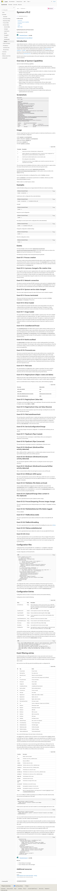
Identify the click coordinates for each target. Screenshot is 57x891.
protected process (27, 53)
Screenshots (20, 23)
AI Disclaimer (3, 888)
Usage (19, 25)
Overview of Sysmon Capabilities (23, 22)
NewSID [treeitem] (5, 33)
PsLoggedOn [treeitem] (6, 35)
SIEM (24, 50)
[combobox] (7, 10)
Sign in (54, 1)
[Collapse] (14, 8)
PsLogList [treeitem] (5, 37)
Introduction (20, 20)
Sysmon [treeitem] (5, 41)
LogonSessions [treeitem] (6, 31)
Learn (18, 8)
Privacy (24, 888)
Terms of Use (41, 888)
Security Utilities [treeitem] (7, 26)
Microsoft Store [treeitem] (6, 49)
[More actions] (55, 8)
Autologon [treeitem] (6, 29)
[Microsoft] (2, 1)
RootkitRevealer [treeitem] (7, 39)
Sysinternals (23, 8)
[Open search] (52, 2)
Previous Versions (10, 888)
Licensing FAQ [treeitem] (4, 58)
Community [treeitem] (4, 51)
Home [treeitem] (3, 12)
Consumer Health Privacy (32, 888)
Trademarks (47, 888)
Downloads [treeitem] (5, 16)
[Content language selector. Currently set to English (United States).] (6, 886)
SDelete (54, 525)
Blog (15, 888)
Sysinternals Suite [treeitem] (6, 47)
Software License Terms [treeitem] (6, 55)
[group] (36, 646)
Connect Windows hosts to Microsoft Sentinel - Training (27, 875)
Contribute (20, 888)
